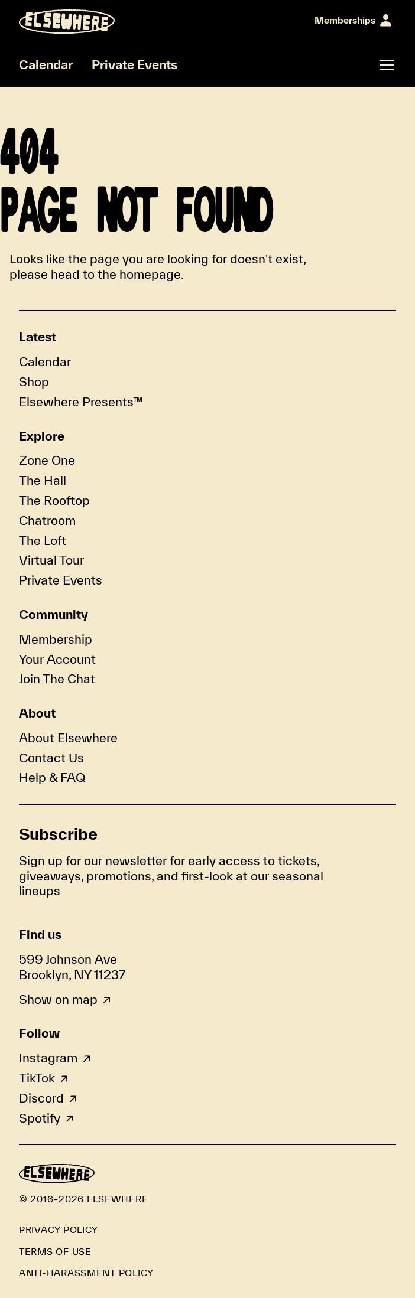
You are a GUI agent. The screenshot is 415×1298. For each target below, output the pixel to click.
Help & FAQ (52, 777)
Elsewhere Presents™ (81, 401)
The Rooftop (54, 500)
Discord (41, 1098)
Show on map (58, 999)
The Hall (42, 480)
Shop (34, 381)
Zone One (47, 460)
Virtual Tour (51, 560)
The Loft (42, 540)
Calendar (46, 64)
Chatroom (47, 520)
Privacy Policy (58, 1229)
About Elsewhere (68, 737)
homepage (150, 274)
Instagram (48, 1058)
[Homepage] (67, 21)
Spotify (39, 1118)
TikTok (37, 1078)
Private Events (134, 64)
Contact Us (51, 758)
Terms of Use (55, 1251)
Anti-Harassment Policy (86, 1272)
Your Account (57, 659)
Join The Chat (57, 678)
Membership (55, 639)
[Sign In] (353, 20)
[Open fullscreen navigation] (386, 65)
